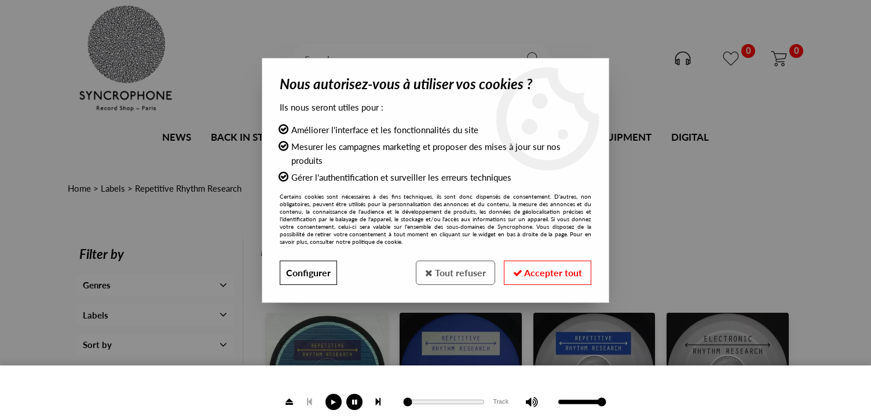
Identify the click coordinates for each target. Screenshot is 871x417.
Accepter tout (547, 272)
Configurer (308, 272)
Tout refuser (455, 272)
